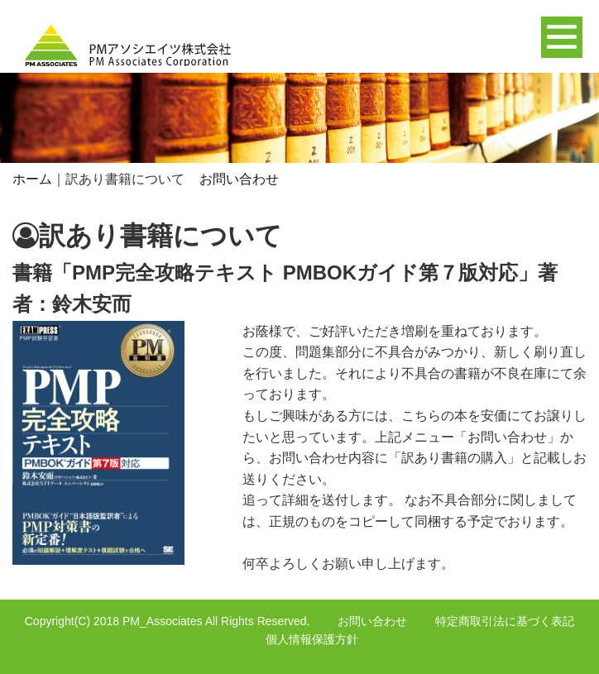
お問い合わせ (239, 179)
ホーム (32, 179)
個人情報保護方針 (312, 639)
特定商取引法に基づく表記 (504, 621)
